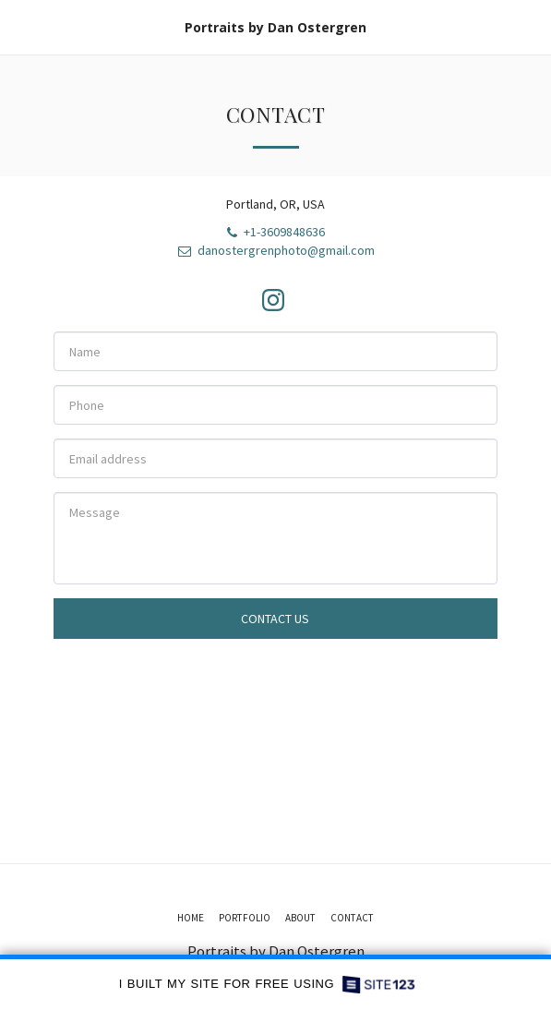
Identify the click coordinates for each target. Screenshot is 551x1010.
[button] (20, 26)
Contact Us (275, 618)
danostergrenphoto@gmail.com (275, 250)
